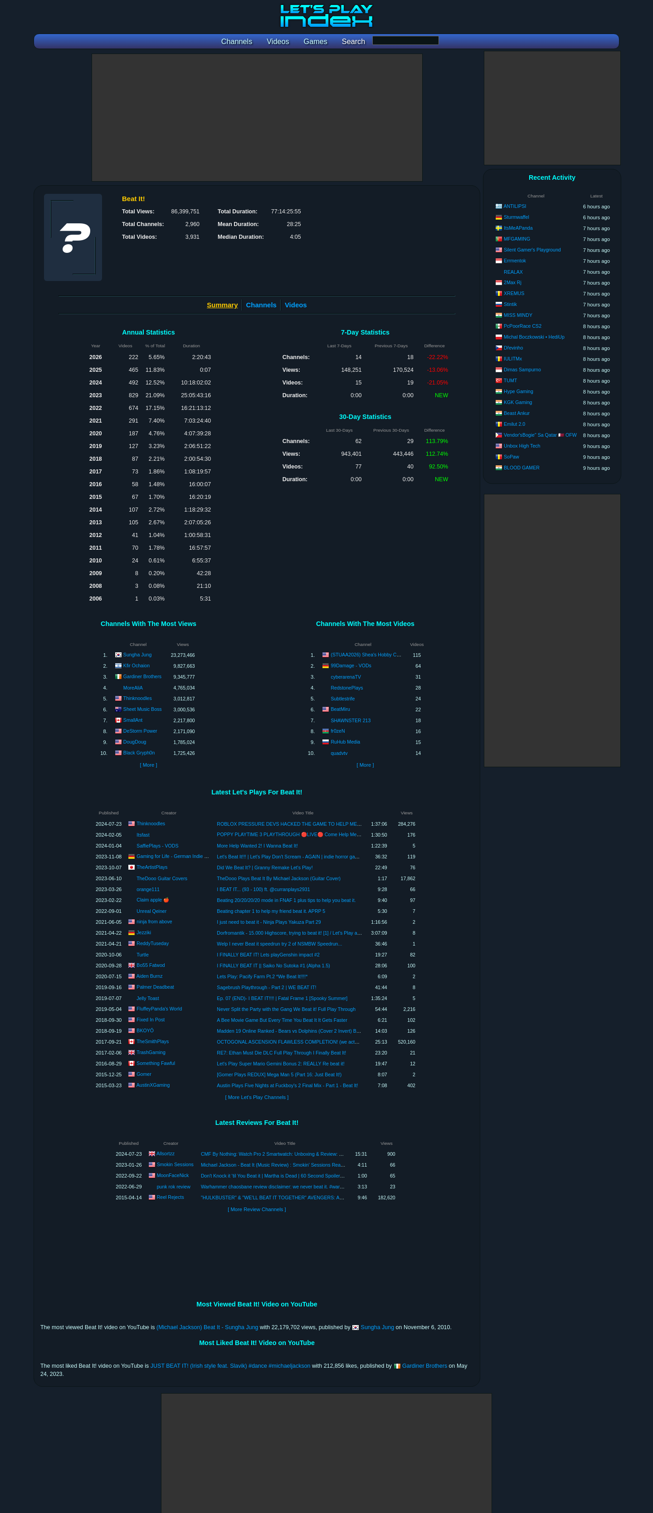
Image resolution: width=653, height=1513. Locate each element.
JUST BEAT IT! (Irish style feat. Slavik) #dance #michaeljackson (231, 1366)
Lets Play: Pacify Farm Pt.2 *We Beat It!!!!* (262, 976)
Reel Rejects (170, 1197)
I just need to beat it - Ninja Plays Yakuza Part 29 (269, 922)
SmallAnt (132, 720)
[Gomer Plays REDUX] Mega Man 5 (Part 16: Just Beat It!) (279, 1074)
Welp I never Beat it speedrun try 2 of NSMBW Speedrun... (279, 943)
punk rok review (173, 1186)
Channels (261, 305)
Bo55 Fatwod (150, 964)
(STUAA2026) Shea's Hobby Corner (369, 654)
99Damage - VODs (351, 665)
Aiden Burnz (149, 975)
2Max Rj (512, 282)
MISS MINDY (518, 315)
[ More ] (148, 765)
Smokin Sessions (175, 1164)
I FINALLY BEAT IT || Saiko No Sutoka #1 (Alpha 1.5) (273, 965)
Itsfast (142, 835)
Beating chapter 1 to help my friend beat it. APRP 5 (271, 911)
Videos (296, 305)
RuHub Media (345, 741)
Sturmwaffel (516, 217)
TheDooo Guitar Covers (161, 878)
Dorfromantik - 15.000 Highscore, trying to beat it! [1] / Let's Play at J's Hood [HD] (303, 933)
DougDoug (134, 741)
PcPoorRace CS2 (522, 326)
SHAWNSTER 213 (350, 720)
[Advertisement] (257, 117)
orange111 (148, 889)
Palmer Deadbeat (155, 986)
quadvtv (339, 753)
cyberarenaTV (346, 677)
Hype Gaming (518, 391)
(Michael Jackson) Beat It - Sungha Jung (207, 1327)
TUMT (510, 380)
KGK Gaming (518, 402)
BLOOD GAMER (522, 467)
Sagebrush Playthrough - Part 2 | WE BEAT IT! (266, 987)
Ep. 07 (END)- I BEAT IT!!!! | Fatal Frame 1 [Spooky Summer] (282, 998)
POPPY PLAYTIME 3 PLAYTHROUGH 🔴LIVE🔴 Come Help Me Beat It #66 (299, 834)
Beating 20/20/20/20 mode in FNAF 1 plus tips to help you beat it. (286, 900)
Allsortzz (165, 1153)
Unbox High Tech (522, 445)
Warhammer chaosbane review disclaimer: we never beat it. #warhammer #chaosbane (293, 1186)
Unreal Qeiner (151, 911)
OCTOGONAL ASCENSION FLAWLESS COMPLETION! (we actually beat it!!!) (301, 1042)
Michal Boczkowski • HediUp (534, 337)
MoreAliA (133, 687)
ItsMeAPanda (518, 228)
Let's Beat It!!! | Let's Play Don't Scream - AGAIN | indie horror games (290, 856)
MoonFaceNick (173, 1175)
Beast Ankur (517, 413)
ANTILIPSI (514, 206)
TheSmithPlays (152, 1041)
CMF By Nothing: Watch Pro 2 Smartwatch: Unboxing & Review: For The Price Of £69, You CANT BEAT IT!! (315, 1154)
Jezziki (143, 932)
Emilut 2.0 (514, 424)
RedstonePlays (347, 687)
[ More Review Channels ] (257, 1209)
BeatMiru (340, 709)
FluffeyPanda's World (159, 1008)
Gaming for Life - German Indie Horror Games (185, 855)
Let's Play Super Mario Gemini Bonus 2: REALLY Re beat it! (280, 1063)
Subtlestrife (343, 698)
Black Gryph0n (139, 752)
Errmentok (515, 260)
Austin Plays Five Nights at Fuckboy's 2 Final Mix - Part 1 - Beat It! (287, 1085)
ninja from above (154, 921)
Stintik (510, 304)
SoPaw (511, 456)
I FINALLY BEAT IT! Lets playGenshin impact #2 (268, 954)
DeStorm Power (140, 731)
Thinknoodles (137, 698)
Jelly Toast (147, 998)
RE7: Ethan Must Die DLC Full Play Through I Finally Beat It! (281, 1052)
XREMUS (514, 293)
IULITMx (513, 358)
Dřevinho (513, 347)
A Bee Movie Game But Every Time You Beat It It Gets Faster (282, 1020)
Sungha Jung (137, 654)
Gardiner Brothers (142, 676)
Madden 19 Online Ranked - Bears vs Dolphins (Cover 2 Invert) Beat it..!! (294, 1031)
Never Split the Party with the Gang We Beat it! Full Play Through (286, 1009)
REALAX (513, 272)
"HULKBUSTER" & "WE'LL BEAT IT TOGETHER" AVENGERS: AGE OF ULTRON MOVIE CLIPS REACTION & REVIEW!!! (331, 1197)
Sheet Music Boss (142, 709)
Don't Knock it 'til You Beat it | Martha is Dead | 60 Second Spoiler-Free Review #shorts (293, 1175)
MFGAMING (517, 238)
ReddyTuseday (152, 943)
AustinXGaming (153, 1084)
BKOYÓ (145, 1030)
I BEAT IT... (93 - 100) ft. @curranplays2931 (263, 889)
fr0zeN (338, 731)
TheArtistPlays (151, 866)
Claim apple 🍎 (152, 899)
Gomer (143, 1073)
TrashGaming (151, 1052)
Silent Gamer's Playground (532, 249)
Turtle (142, 954)
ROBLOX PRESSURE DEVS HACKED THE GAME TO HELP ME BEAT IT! (297, 824)
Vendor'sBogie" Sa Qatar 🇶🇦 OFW (540, 435)
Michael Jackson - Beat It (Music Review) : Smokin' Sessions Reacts (274, 1165)
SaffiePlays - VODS (157, 845)
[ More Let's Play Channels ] (257, 1097)
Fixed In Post (150, 1019)
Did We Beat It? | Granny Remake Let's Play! (264, 867)
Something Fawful (155, 1062)
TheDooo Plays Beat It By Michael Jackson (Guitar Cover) (279, 878)
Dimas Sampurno (522, 369)
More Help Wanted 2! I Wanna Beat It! (257, 845)
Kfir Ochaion (136, 665)
